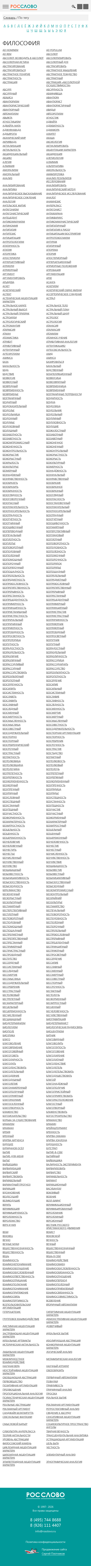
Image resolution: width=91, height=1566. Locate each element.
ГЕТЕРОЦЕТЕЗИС (12, 1311)
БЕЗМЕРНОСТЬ (54, 466)
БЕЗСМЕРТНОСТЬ (12, 716)
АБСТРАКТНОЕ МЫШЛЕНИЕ (61, 70)
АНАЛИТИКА (10, 189)
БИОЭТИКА (9, 1035)
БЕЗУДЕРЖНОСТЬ (12, 777)
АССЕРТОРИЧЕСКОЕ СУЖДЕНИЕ (64, 294)
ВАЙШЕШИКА (10, 1164)
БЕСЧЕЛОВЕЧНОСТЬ (57, 1011)
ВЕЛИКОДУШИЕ (11, 1200)
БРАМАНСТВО (54, 1120)
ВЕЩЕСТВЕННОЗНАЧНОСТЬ (18, 1248)
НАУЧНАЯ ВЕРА (11, 1366)
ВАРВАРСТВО (53, 1172)
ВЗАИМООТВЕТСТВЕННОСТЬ (18, 1276)
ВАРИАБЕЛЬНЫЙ (12, 1180)
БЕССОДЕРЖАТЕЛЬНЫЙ (16, 982)
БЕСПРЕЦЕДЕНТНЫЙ (57, 942)
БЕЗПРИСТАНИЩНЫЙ (15, 612)
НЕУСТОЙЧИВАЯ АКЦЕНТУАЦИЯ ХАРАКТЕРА (20, 1372)
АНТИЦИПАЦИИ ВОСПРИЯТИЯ (63, 233)
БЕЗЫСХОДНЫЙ (55, 886)
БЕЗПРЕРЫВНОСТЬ (13, 591)
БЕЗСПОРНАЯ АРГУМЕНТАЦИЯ (63, 733)
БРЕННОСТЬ (53, 1132)
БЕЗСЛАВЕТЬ (9, 696)
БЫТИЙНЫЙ (53, 1156)
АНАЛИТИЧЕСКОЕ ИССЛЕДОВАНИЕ (66, 193)
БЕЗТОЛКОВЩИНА (13, 765)
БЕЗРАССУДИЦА (55, 660)
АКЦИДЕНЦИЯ (54, 154)
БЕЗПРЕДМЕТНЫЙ (56, 579)
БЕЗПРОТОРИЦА (12, 640)
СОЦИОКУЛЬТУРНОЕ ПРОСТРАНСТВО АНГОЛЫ (67, 1426)
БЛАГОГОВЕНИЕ (55, 1051)
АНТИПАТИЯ (9, 229)
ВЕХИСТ (50, 1232)
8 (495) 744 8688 (45, 1519)
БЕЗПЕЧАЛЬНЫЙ (12, 535)
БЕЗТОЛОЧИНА (11, 769)
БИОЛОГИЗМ (10, 1027)
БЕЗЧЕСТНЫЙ (53, 849)
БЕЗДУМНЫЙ (53, 418)
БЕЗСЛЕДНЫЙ (10, 708)
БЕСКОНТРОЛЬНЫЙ (57, 894)
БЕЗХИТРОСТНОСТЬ (14, 825)
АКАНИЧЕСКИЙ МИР (14, 137)
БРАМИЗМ (8, 1124)
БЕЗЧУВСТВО (10, 866)
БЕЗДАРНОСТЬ (54, 398)
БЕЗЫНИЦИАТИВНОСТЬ (16, 878)
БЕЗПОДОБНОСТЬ (56, 547)
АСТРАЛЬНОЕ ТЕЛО (57, 305)
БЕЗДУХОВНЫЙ (11, 426)
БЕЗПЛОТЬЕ (9, 543)
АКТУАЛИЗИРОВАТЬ (57, 145)
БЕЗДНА (50, 402)
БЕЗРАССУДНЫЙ (12, 668)
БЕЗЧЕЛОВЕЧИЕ (11, 841)
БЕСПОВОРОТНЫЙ (13, 918)
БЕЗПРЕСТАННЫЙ (56, 595)
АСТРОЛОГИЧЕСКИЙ (14, 321)
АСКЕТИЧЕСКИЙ (11, 290)
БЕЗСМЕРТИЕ (53, 712)
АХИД (49, 353)
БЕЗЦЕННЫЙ (53, 833)
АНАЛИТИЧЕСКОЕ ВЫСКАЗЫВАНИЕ (22, 193)
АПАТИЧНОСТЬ (11, 245)
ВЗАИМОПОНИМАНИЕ (15, 1288)
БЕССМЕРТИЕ (10, 974)
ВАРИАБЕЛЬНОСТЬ (56, 1176)
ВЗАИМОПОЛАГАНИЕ (15, 1284)
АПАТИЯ (7, 249)
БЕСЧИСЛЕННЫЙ (12, 1015)
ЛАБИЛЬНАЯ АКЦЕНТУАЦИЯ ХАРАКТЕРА (18, 1353)
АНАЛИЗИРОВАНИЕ (14, 185)
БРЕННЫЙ (8, 1136)
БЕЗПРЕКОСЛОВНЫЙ (58, 583)
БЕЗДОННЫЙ (10, 418)
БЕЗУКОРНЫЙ (10, 785)
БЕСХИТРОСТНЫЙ (56, 1003)
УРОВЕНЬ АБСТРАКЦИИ (16, 1439)
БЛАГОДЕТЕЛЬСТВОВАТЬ (60, 1071)
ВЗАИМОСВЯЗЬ (11, 1296)
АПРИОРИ (8, 266)
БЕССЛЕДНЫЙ (10, 970)
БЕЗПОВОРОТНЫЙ (13, 547)
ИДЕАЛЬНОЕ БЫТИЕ (57, 1333)
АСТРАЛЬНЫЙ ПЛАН (57, 309)
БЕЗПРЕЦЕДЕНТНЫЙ (57, 599)
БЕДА (5, 370)
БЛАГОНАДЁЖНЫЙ (57, 1083)
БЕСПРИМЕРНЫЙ (12, 946)
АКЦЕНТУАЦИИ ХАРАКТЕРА (61, 149)
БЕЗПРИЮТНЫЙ (55, 628)
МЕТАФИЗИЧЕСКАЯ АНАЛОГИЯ (63, 1359)
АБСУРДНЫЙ (10, 93)
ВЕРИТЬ (7, 1204)
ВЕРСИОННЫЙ (54, 1220)
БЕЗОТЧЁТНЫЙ (54, 519)
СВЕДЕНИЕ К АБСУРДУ (58, 1413)
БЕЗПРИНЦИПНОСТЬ (14, 608)
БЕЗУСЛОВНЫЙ (11, 797)
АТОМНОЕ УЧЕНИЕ (56, 337)
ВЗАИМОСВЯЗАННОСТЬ (59, 1292)
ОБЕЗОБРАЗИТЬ (55, 1370)
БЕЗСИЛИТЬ (9, 688)
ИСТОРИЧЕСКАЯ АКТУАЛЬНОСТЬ (21, 1344)
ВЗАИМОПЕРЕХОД (56, 1280)
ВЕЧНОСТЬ (52, 1240)
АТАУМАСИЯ (53, 329)
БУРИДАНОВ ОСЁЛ (13, 1148)
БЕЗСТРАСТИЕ (54, 749)
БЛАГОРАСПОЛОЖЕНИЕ (59, 1100)
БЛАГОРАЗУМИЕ (12, 1100)
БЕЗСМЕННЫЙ (11, 712)
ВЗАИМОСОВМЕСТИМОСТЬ (62, 1296)
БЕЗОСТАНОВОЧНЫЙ (58, 503)
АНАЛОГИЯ (9, 201)
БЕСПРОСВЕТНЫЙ (56, 954)
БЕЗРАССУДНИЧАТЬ (57, 664)
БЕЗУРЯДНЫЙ (10, 793)
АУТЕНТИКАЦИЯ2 (56, 345)
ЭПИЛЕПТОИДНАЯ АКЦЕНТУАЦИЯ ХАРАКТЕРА (21, 1463)
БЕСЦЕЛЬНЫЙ (10, 1007)
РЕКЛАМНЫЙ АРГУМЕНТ (16, 1409)
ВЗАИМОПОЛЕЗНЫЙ (58, 1284)
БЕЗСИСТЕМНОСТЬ (13, 692)
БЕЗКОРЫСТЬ (53, 458)
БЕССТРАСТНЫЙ (11, 991)
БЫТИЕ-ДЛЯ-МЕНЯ (13, 1156)
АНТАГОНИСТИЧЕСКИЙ (16, 213)
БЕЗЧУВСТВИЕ (54, 862)
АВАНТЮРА (52, 97)
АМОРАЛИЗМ (10, 170)
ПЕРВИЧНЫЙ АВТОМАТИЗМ (61, 1377)
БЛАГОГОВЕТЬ (11, 1055)
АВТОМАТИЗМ (11, 113)
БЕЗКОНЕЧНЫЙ (54, 446)
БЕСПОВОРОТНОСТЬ (58, 914)
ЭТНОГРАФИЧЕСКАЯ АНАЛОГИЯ (64, 1461)
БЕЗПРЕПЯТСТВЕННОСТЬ (16, 587)
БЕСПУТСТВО (10, 958)
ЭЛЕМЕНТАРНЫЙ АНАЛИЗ (61, 1454)
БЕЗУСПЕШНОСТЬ (56, 797)
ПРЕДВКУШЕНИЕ (12, 1389)
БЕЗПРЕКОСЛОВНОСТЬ (15, 583)
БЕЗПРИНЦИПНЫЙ (56, 608)
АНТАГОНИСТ (54, 209)
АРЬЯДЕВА (8, 282)
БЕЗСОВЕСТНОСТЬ (56, 724)
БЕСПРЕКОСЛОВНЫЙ (58, 934)
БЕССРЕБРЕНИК (11, 986)
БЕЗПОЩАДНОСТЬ (13, 571)
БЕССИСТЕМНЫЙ (12, 966)
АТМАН (7, 333)
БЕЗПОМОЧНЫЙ (55, 555)
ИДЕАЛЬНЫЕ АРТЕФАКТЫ (17, 1340)
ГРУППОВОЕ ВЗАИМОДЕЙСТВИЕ (21, 1319)
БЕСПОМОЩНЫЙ (12, 926)
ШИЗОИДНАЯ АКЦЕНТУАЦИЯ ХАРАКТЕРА (19, 1456)
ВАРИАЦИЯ (9, 1188)
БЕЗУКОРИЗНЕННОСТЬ (15, 781)
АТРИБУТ (7, 341)
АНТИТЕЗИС (9, 233)
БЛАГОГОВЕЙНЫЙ (13, 1051)
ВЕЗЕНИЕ (51, 1196)
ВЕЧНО (6, 1240)
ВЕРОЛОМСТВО (11, 1220)
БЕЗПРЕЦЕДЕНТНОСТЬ (15, 599)
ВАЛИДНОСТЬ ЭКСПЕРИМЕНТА (63, 1164)
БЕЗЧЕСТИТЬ (9, 849)
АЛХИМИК (52, 162)
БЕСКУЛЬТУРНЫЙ (12, 902)
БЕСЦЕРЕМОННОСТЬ (14, 1011)
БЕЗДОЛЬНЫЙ (54, 414)
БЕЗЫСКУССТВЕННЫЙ (58, 882)
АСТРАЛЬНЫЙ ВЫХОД (15, 309)
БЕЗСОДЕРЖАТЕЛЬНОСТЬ (60, 728)
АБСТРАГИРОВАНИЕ (14, 66)
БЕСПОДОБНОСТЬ (56, 918)
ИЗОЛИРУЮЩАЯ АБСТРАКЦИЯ (63, 1340)
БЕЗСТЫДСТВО (54, 753)
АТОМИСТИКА (10, 337)
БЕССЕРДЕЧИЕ (54, 958)
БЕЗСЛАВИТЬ (10, 700)
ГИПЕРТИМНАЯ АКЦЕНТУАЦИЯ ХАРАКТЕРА (63, 1313)
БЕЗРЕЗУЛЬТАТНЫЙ (13, 676)
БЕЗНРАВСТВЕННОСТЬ (15, 478)
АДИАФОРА (52, 129)
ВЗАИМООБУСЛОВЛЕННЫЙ (18, 1272)
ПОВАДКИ (52, 1381)
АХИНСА (51, 357)
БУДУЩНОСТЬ (54, 1144)
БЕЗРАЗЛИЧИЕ (11, 656)
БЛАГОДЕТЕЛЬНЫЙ (13, 1071)
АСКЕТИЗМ (52, 286)
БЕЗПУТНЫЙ (53, 644)
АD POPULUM (54, 50)
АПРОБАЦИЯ (53, 270)
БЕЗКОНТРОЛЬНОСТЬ (15, 450)
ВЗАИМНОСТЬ (11, 1260)
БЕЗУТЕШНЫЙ (10, 809)
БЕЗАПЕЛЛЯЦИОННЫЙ (59, 374)
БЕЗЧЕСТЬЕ (9, 853)
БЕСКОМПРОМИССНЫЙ (59, 890)
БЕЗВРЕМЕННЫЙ (55, 390)
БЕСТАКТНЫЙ (53, 991)
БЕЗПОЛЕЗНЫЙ (11, 555)
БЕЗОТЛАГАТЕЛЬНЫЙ (57, 507)
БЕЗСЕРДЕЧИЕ (54, 680)
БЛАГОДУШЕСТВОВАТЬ (59, 1075)
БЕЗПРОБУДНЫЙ (55, 632)
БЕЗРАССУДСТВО (55, 668)
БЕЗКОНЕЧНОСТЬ (12, 446)
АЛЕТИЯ (7, 162)
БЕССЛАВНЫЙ (54, 966)
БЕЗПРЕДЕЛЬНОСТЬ (14, 575)
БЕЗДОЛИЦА (53, 406)
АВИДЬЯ (50, 109)
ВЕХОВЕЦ (8, 1236)
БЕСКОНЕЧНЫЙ (11, 894)
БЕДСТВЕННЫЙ (54, 370)
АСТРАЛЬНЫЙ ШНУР (57, 313)
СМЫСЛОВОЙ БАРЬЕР (15, 1424)
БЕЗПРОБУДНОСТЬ (13, 632)
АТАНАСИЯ (52, 325)
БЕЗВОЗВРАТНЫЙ (56, 382)
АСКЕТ (6, 286)
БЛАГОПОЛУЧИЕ (55, 1087)
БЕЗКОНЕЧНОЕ (54, 442)
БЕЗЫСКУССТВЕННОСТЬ (16, 882)
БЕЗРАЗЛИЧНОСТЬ (56, 656)
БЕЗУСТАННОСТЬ (55, 801)
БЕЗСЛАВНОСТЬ (55, 700)
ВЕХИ (5, 1232)
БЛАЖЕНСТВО (10, 1112)
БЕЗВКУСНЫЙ (10, 382)
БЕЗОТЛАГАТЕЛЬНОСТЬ (15, 507)
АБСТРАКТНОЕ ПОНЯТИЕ (16, 74)
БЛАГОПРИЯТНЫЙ (13, 1096)
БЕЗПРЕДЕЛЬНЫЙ (56, 575)
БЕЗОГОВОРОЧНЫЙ (14, 499)
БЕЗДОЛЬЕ (8, 410)
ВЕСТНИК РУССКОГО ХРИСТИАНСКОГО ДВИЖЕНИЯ (63, 1226)
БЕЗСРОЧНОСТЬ (55, 745)
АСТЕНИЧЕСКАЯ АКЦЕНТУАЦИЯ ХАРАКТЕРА (20, 300)
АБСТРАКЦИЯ (10, 82)
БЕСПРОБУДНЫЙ (12, 954)
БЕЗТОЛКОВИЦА (12, 761)
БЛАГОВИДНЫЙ (55, 1039)
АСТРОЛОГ (52, 317)
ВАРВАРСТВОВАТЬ (13, 1176)
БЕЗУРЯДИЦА (53, 789)
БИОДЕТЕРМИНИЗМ (14, 1023)
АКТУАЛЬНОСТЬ (11, 149)
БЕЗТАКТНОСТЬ (11, 757)
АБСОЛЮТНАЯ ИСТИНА (16, 62)
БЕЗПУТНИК (52, 640)
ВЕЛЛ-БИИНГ (53, 1200)
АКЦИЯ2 (7, 158)
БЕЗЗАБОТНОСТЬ (12, 434)
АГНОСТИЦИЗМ (12, 121)
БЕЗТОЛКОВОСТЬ (55, 761)
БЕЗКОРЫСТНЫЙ (12, 458)
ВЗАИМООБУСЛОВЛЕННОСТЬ (63, 1268)
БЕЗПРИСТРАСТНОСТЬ (15, 616)
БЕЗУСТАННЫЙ (11, 805)
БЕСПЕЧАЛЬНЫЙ (55, 910)
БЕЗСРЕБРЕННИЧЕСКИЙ (16, 745)
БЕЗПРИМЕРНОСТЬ (13, 604)
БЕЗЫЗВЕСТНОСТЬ (13, 874)
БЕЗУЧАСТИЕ (53, 809)
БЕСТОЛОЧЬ (53, 995)
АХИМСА (8, 357)
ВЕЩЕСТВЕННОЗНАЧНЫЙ (60, 1248)
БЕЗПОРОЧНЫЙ (11, 563)
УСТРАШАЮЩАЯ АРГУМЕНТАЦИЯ (65, 1439)
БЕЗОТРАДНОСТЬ (12, 515)
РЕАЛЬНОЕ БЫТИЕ (56, 1397)
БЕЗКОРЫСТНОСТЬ (56, 454)
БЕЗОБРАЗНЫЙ (54, 490)
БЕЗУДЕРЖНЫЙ (54, 777)
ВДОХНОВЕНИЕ (11, 1192)
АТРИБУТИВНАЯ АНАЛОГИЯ (61, 341)
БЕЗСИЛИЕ (52, 684)
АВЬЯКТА (7, 117)
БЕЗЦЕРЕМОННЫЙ (56, 837)
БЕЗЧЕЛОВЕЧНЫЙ (12, 845)
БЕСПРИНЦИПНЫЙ (57, 946)
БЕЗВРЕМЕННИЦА (56, 386)
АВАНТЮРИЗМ (11, 101)
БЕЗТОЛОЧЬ (53, 769)
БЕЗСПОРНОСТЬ (55, 737)
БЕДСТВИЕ (8, 374)
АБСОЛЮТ (52, 54)
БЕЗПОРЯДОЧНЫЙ (13, 567)
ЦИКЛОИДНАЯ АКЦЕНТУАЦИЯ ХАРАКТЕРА (19, 1449)
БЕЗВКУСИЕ (9, 378)
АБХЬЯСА (8, 97)
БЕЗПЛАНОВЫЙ (55, 535)
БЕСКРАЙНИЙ (54, 898)
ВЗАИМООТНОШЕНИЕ (58, 1276)
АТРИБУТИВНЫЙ (12, 345)
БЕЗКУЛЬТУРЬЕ (11, 466)
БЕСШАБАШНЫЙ (12, 1019)
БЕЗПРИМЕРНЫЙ (55, 604)
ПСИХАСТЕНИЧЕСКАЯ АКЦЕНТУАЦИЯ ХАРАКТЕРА (23, 1399)
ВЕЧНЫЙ (51, 1244)
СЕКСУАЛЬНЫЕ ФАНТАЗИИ (17, 1417)
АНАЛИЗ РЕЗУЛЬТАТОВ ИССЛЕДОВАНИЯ (58, 180)
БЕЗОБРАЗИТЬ (10, 486)
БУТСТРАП (51, 1148)
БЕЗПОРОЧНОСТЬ (56, 559)
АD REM (7, 54)
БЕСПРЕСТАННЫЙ (12, 942)
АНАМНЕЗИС (53, 201)
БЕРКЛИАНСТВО (12, 890)
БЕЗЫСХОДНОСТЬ (13, 886)
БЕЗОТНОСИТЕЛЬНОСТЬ (16, 511)
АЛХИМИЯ (8, 166)
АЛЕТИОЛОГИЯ (54, 158)
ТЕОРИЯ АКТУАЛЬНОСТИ (16, 1435)
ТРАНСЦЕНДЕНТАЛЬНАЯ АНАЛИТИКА (67, 1435)
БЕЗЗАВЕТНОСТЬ (12, 438)
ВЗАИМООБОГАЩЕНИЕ (16, 1268)
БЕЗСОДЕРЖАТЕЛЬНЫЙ (16, 733)
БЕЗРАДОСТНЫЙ (55, 648)
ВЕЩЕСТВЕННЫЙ (55, 1252)
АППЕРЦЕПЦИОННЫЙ (58, 262)
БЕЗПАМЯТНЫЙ (55, 527)
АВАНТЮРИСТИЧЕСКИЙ (16, 105)
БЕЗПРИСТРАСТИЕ (56, 612)
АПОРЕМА (52, 249)
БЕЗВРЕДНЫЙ (10, 386)
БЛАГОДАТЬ (9, 1063)
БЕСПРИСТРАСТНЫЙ (14, 950)
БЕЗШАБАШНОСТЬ (56, 866)
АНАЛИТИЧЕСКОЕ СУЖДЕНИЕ (19, 197)
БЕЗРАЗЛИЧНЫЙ (12, 660)
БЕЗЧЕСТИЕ (52, 845)
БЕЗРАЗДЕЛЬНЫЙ (56, 652)
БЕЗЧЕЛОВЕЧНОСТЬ (57, 841)
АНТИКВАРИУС (54, 217)
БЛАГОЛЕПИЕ (10, 1083)
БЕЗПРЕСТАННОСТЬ (14, 595)
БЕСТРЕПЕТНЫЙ (11, 999)
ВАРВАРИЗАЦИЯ (12, 1168)
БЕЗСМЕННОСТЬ (55, 708)
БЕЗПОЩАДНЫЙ (55, 571)
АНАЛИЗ (7, 178)
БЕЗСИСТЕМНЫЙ (55, 692)
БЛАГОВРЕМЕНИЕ (12, 1047)
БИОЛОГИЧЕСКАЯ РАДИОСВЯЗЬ (64, 1027)
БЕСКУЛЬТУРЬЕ (54, 902)
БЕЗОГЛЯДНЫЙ (54, 495)
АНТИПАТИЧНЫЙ (56, 225)
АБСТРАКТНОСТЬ (12, 78)
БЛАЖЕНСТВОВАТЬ (56, 1112)
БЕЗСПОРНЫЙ (11, 741)
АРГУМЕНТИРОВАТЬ (14, 278)
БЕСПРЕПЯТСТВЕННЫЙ (15, 938)
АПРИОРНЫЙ (10, 270)
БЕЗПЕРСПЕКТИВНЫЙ (58, 531)
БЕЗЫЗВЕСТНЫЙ (55, 874)
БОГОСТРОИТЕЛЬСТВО (59, 1116)
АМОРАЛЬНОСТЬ (56, 170)
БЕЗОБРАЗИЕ (53, 482)
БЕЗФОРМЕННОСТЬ (14, 817)
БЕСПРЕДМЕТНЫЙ (13, 934)
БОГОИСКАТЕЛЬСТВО (15, 1116)
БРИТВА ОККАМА (56, 1136)
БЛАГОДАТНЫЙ (55, 1059)
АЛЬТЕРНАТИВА (55, 166)
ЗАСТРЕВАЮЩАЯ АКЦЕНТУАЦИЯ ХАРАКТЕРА (21, 1335)
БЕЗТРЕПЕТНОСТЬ (12, 773)
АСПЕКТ (7, 294)
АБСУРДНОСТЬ (54, 89)
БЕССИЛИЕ (52, 962)
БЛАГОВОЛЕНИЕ (12, 1043)
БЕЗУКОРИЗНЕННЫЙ (57, 781)
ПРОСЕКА (51, 1393)
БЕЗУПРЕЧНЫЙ (11, 789)
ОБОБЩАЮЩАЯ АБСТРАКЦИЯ (19, 1377)
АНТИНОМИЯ (10, 225)
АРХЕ (49, 278)
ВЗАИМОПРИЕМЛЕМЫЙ (59, 1288)
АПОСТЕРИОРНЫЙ (56, 258)
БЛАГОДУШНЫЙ (12, 1079)
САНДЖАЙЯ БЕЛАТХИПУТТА (18, 1413)
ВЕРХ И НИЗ (9, 1225)
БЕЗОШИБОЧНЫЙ (13, 527)
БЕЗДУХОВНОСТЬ (56, 422)
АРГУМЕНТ (9, 274)
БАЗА (5, 361)
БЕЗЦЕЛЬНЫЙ (54, 829)
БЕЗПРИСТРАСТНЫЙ (57, 616)
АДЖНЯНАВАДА (12, 129)
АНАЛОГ (51, 197)
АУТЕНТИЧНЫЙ (11, 349)
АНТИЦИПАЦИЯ (11, 237)
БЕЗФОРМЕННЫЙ (56, 817)
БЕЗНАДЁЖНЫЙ (11, 474)
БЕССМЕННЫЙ (54, 970)
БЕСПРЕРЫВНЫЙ (55, 938)
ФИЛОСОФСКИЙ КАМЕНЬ (17, 1443)
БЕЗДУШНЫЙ (10, 430)
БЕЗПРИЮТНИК (54, 624)
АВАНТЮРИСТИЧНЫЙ (58, 105)
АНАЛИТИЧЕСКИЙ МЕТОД (61, 189)
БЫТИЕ (6, 1152)
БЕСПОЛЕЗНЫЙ (55, 922)
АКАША (50, 137)
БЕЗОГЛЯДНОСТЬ (12, 495)
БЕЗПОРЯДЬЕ (53, 567)
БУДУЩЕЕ (8, 1144)
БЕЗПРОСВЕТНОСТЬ (14, 636)
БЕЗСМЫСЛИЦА (11, 724)
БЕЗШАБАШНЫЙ (12, 870)
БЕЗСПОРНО (10, 737)
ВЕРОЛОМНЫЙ (54, 1216)
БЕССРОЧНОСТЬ (55, 986)
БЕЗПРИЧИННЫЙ (12, 624)
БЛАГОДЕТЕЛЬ (54, 1067)
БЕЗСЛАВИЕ (52, 696)
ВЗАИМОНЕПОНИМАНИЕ (17, 1264)
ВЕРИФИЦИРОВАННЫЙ (59, 1208)
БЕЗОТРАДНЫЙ (54, 515)
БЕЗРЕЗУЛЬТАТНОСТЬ (58, 672)
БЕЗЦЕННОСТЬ (11, 833)
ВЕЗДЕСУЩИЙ (10, 1196)
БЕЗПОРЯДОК (54, 563)
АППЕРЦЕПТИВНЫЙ (14, 262)
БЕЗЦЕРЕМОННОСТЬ (14, 837)
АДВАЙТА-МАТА (12, 125)
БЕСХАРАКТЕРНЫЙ (13, 1003)
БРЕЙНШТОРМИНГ (56, 1128)
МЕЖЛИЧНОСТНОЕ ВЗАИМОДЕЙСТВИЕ (14, 1360)
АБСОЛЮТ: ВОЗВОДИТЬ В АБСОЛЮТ (23, 58)
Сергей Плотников (53, 1553)
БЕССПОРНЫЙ (54, 982)
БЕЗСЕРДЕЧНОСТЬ (13, 684)
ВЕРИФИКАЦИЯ (11, 1208)
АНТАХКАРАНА (54, 213)
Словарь (9, 17)
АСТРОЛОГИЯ (54, 321)
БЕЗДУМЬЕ (9, 422)
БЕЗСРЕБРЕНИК (54, 741)
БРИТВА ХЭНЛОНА (56, 1140)
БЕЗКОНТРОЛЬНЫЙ (57, 450)
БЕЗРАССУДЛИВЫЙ (13, 664)
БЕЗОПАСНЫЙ (11, 503)
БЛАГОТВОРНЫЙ (55, 1108)
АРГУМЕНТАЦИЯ (55, 274)
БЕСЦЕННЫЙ (53, 1007)
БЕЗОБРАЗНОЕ (54, 486)
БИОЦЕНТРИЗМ (55, 1031)
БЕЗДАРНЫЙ (10, 402)
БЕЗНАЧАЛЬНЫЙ (55, 474)
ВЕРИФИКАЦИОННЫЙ (58, 1204)
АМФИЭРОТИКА (55, 174)
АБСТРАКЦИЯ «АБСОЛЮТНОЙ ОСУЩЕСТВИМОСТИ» (63, 84)
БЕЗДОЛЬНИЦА (11, 414)
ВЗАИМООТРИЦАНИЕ (15, 1280)
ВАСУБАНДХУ (53, 1188)
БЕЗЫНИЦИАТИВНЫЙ (58, 878)
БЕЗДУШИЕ (52, 426)
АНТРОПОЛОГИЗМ (13, 241)
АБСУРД (7, 89)
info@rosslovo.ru (45, 1531)
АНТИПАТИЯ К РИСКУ (58, 229)
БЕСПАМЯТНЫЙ (11, 906)
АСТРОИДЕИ (10, 317)
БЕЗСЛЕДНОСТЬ (55, 704)
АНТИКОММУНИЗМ (14, 221)
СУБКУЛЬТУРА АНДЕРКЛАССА (19, 1431)
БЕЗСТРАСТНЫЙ (11, 753)
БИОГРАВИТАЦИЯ (56, 1019)
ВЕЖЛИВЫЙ (52, 1192)
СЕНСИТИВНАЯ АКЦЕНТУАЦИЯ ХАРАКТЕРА (63, 1418)
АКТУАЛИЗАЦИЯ (12, 145)
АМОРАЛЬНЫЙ (11, 174)
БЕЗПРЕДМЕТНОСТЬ (14, 579)
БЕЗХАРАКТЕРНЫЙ (56, 821)
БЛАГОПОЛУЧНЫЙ (13, 1091)
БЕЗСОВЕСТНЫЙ (12, 728)
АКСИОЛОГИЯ (54, 141)
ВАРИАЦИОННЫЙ (56, 1184)
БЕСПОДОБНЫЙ (12, 922)
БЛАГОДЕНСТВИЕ (56, 1063)
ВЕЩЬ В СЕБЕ (53, 1256)
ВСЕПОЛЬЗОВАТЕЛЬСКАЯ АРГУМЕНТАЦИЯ (17, 1306)
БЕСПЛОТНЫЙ (10, 914)
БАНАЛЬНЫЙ (53, 366)
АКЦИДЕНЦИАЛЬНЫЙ (15, 154)
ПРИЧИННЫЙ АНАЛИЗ (59, 1389)
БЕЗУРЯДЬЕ (52, 793)
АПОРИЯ (51, 253)
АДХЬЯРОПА (10, 133)
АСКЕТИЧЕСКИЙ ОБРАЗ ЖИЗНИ (64, 290)
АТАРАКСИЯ (9, 329)
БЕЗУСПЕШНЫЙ (11, 801)
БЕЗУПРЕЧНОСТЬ (55, 785)
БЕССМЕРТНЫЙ (54, 974)
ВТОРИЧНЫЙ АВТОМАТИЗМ (61, 1304)
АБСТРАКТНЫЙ (54, 78)
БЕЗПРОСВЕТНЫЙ (56, 636)
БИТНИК (50, 1035)
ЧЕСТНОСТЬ (53, 1447)
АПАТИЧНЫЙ (53, 245)
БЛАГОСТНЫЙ (54, 1104)
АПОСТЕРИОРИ (11, 258)
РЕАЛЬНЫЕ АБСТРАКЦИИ (17, 1404)
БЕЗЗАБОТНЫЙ (54, 434)
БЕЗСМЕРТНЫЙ (54, 716)
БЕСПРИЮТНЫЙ (55, 950)
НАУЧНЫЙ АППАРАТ (57, 1366)
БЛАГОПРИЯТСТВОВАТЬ (59, 1096)
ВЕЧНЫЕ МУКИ (11, 1244)
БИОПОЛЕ (8, 1031)
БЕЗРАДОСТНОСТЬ (13, 648)
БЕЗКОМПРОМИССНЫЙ (16, 442)
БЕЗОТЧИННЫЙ (11, 523)
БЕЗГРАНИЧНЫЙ (12, 398)
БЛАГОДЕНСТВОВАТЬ (14, 1067)
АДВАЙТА (51, 121)
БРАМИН (51, 1124)
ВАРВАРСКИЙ (10, 1172)
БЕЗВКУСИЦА (53, 378)
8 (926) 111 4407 (45, 1525)
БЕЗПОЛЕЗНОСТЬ (56, 551)
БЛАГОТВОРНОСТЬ (13, 1108)
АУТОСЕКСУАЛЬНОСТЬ (58, 349)
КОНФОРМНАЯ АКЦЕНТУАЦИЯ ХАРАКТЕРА (63, 1346)
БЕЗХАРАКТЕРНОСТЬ (14, 821)
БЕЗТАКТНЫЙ (53, 757)
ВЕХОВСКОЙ (53, 1236)
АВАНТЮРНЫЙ (11, 109)
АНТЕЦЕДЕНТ (10, 217)
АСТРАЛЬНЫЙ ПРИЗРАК (16, 313)
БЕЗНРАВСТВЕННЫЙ (57, 478)
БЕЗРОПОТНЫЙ (11, 680)
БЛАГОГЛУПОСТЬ (56, 1047)
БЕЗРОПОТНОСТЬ (56, 676)
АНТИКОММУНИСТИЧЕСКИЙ (62, 221)
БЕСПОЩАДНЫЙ (12, 930)
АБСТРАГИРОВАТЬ (56, 66)
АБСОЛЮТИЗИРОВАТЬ (58, 58)
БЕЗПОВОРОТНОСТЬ (57, 543)
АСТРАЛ (50, 298)
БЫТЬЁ (6, 1160)
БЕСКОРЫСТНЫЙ (12, 898)
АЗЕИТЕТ (51, 133)
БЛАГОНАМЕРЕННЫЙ (15, 1087)
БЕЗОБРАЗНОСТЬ (12, 490)
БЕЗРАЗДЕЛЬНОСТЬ (13, 652)
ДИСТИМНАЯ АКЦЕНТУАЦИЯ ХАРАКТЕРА (19, 1328)
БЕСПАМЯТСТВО (55, 906)
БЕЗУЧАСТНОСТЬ (12, 813)
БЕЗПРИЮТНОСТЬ (13, 628)
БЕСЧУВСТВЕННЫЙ (56, 1015)
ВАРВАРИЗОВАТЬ (55, 1168)
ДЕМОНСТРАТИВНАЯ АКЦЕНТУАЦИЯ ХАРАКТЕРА (66, 1320)
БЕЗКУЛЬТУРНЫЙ (55, 462)
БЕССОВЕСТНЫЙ (55, 978)
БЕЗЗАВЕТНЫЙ (54, 438)
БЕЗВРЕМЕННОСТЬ (13, 390)
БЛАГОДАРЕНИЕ (55, 1055)
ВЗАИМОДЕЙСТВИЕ (57, 1260)
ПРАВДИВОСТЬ (54, 1385)
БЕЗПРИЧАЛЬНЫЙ (13, 620)
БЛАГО (6, 1039)
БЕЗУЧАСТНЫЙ (54, 813)
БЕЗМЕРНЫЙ (10, 470)
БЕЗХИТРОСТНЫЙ (56, 825)
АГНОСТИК (52, 117)
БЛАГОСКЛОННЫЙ (13, 1104)
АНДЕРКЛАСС (54, 205)
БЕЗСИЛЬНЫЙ (54, 688)
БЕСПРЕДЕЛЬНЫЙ (56, 930)
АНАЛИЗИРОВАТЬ (56, 185)
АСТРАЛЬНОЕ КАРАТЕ (14, 305)
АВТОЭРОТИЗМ (54, 113)
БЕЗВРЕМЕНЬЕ (10, 394)
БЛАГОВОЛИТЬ (54, 1043)
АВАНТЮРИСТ (54, 101)
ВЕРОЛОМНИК (54, 1212)
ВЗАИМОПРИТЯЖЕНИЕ (15, 1292)
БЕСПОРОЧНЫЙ (55, 926)
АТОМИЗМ (52, 333)
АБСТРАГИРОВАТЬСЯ (14, 70)
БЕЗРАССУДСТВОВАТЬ (15, 672)
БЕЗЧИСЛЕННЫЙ (12, 857)
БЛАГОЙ (51, 1079)
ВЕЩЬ (6, 1256)
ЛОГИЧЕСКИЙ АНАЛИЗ (59, 1351)
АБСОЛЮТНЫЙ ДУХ (57, 62)
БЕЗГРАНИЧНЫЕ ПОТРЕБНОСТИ (64, 394)
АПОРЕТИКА (9, 253)
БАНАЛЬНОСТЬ (11, 366)
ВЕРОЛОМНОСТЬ (12, 1216)
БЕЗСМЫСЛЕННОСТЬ (14, 720)
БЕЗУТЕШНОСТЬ (55, 805)
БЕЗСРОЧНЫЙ (10, 749)
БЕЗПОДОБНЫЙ (12, 551)
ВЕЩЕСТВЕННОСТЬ (13, 1252)
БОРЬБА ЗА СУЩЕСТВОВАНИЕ (19, 1120)
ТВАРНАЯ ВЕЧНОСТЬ (57, 1431)
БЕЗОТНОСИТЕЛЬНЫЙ (58, 511)
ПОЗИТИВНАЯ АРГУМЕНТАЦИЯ (20, 1385)
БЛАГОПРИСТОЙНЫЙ (58, 1091)
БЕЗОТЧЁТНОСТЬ (12, 519)
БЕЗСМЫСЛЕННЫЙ (56, 720)
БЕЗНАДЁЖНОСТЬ (56, 470)
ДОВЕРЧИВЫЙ (54, 1326)
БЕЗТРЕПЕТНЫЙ (55, 773)
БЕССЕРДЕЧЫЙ (11, 962)
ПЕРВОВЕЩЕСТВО (13, 1381)
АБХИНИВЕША (54, 93)
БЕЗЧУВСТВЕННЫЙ (13, 862)
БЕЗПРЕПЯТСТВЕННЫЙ (58, 587)
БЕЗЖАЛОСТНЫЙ (56, 430)
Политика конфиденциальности (45, 1542)
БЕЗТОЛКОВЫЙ (54, 765)
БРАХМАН (8, 1128)
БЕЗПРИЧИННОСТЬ (57, 620)
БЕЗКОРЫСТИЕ (11, 454)
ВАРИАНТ (51, 1180)
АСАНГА (50, 282)
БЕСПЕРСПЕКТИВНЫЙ (15, 910)
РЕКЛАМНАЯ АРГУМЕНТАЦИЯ (62, 1404)
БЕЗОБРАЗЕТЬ (10, 482)
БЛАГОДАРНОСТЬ (13, 1059)
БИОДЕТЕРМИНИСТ (57, 1023)
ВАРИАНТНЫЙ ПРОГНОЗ (17, 1184)
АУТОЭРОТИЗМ (11, 353)
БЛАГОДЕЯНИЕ (11, 1075)
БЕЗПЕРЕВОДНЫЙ (13, 531)
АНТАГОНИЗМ (11, 209)
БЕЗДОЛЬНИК (54, 410)
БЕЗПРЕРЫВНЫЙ (55, 591)
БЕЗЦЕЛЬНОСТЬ (11, 829)
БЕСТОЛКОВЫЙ (11, 995)
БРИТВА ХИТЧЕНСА (13, 1140)
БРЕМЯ (6, 1132)
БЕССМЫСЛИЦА (12, 978)
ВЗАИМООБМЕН (55, 1264)
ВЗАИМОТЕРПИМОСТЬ (15, 1300)
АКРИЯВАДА (9, 141)
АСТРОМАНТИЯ (11, 325)
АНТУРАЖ (51, 241)
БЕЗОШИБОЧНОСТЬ (57, 523)
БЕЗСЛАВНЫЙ (10, 704)
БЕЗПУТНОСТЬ (11, 644)
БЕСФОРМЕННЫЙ (56, 999)
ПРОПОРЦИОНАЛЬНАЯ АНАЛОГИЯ (23, 1393)
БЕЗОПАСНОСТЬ (55, 499)
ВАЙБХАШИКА (54, 1160)
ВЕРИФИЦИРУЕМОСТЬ (15, 1212)
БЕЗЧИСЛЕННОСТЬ (56, 853)
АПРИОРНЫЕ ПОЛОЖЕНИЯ (61, 266)
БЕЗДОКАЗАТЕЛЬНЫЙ (15, 406)
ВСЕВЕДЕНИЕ (53, 1300)
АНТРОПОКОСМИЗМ (58, 237)
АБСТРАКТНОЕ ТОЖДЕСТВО (61, 74)
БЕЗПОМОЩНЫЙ (12, 559)
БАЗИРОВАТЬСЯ (55, 361)
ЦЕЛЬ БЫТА (52, 1443)
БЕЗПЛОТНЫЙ (54, 539)
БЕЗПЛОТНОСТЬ (12, 539)
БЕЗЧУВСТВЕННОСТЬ (58, 857)
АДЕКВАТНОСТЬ (55, 125)
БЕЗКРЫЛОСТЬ (11, 462)
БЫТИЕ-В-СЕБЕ (54, 1152)
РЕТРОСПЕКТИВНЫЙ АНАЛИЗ (62, 1409)
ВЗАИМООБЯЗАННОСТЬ (60, 1272)
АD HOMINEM (10, 50)
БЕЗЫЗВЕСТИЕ (54, 870)
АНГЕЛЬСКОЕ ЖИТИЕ (14, 205)
